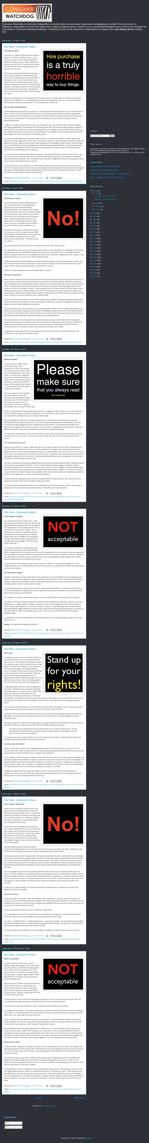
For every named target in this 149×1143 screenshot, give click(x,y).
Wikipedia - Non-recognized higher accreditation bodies (110, 174)
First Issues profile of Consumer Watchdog (105, 166)
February (98, 206)
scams (11, 942)
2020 (95, 229)
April (96, 193)
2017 (95, 238)
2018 (95, 235)
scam (6, 942)
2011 (95, 257)
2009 (95, 264)
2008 (95, 267)
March (97, 203)
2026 (95, 191)
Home (39, 1098)
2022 (95, 223)
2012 (95, 254)
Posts (8, 1123)
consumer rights (23, 181)
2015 (95, 245)
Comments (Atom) (49, 1106)
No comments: (38, 178)
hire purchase (64, 181)
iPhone (72, 1089)
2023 (95, 220)
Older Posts (79, 1098)
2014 (95, 248)
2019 (95, 232)
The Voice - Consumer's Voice (20, 47)
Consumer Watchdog (37, 181)
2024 (95, 216)
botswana (13, 181)
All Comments (11, 1127)
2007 (95, 270)
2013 (95, 251)
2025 (95, 213)
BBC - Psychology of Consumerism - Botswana (107, 177)
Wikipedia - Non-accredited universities (104, 170)
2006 (95, 273)
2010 (95, 260)
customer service (52, 181)
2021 (95, 226)
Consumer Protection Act (26, 497)
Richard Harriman (76, 181)
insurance (62, 939)
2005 (95, 276)
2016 (95, 241)
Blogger (88, 1138)
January (98, 209)
